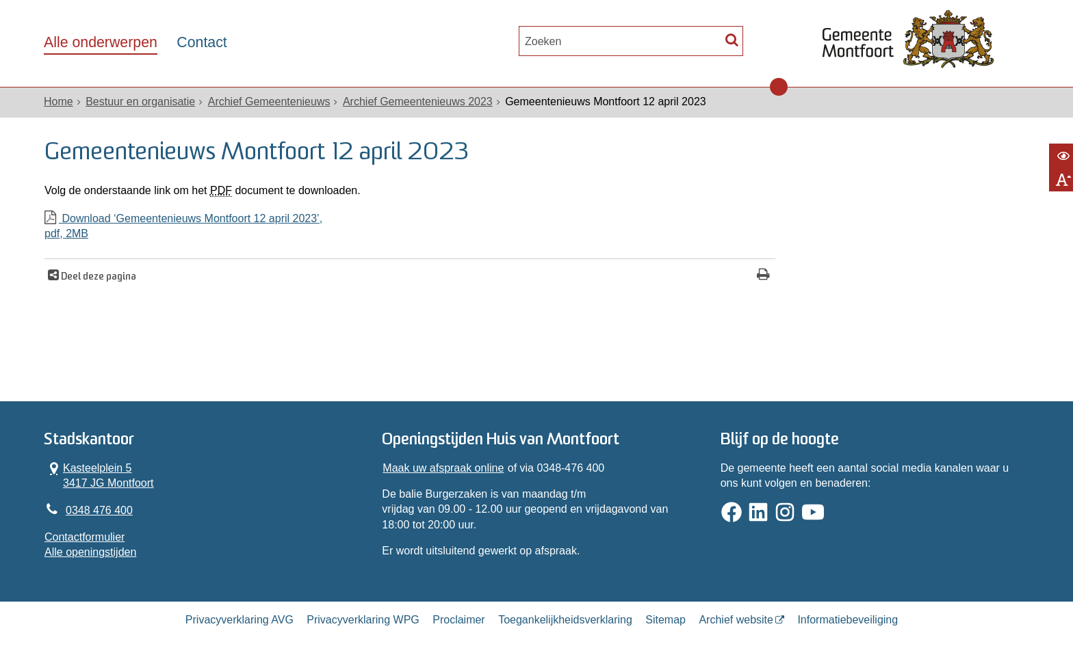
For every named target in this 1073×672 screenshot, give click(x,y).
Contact (202, 42)
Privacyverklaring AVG (239, 620)
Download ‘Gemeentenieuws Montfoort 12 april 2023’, (409, 227)
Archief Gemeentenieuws (269, 101)
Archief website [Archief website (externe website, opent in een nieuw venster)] (736, 620)
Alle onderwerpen (100, 42)
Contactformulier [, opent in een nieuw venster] (84, 537)
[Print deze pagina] (763, 275)
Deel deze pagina (97, 277)
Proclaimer (458, 620)
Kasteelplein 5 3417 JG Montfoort (99, 475)
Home (58, 101)
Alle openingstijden (90, 552)
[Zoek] (732, 39)
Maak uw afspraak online (443, 468)
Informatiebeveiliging (847, 620)
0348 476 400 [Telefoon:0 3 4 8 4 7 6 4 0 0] (99, 510)
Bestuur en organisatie (140, 101)
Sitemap (665, 620)
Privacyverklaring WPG (363, 620)
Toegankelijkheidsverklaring (565, 620)
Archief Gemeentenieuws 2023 (418, 101)
